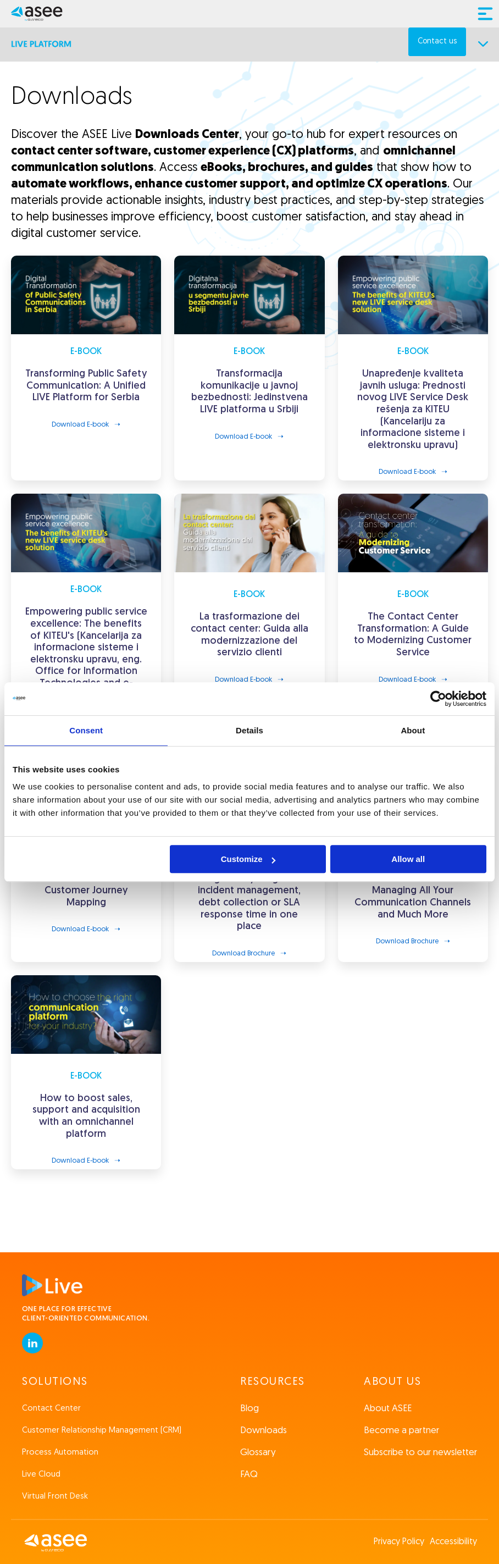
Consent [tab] (86, 730)
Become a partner (401, 1430)
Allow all (408, 859)
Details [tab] (249, 730)
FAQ (249, 1474)
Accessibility (453, 1542)
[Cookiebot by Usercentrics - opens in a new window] (438, 698)
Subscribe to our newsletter (420, 1452)
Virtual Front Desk (55, 1497)
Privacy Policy (399, 1542)
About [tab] (413, 730)
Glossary (258, 1452)
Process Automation (60, 1453)
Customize (248, 859)
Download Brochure (243, 953)
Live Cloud (41, 1475)
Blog (249, 1408)
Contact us (437, 41)
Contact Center (51, 1409)
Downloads (263, 1430)
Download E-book (80, 424)
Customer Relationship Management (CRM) (101, 1431)
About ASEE (388, 1408)
